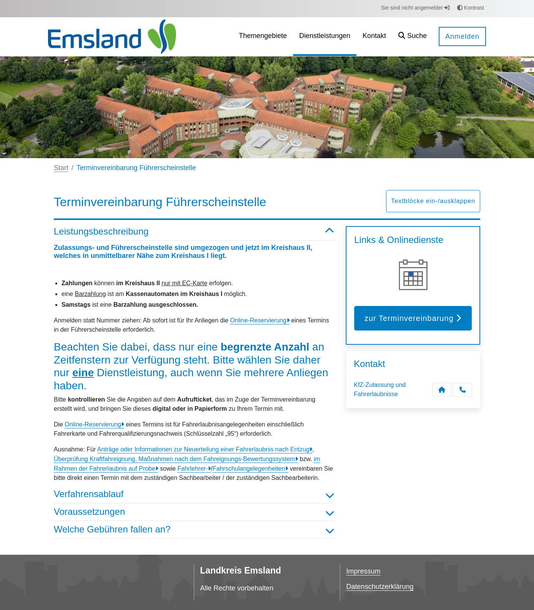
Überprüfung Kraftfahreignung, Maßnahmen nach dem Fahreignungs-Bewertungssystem (174, 459)
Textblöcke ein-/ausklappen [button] (433, 201)
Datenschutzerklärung (379, 586)
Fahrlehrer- (192, 468)
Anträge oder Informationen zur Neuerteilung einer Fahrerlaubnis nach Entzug (203, 449)
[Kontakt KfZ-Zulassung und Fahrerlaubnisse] (441, 390)
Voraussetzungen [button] (194, 511)
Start (61, 168)
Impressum (363, 571)
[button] (412, 36)
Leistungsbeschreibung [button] (194, 231)
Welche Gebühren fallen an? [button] (194, 529)
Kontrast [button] (470, 8)
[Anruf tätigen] (462, 390)
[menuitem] (263, 36)
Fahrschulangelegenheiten (249, 468)
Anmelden (462, 36)
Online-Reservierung (258, 320)
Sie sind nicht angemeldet (415, 8)
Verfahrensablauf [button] (194, 494)
